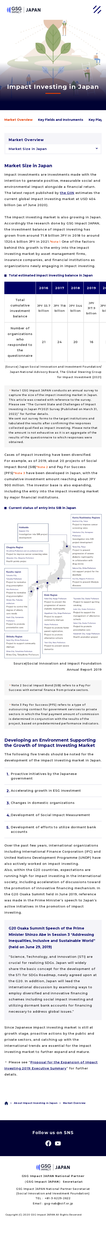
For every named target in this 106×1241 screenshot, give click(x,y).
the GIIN (67, 193)
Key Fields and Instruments (60, 120)
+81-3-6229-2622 (58, 1198)
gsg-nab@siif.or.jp (58, 1203)
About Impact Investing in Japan (36, 1103)
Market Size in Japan (28, 149)
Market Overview (18, 120)
